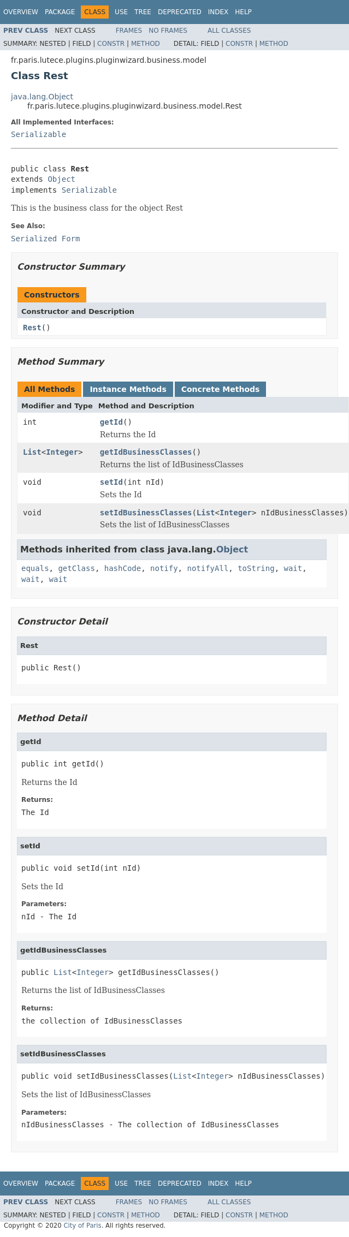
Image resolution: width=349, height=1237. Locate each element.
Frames (129, 30)
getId (111, 422)
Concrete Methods (220, 389)
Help (243, 12)
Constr (111, 43)
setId (111, 482)
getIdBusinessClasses (146, 452)
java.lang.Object (42, 96)
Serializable (38, 134)
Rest (32, 327)
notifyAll (207, 568)
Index (218, 12)
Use (121, 12)
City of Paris (82, 1225)
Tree (142, 12)
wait (292, 568)
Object (61, 179)
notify (164, 568)
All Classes (229, 30)
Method (145, 43)
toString (256, 568)
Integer (62, 452)
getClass (76, 568)
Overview (20, 12)
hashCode (122, 568)
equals (35, 568)
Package (60, 12)
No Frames (168, 30)
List (32, 452)
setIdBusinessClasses (146, 512)
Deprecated (180, 12)
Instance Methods (128, 389)
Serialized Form (45, 238)
